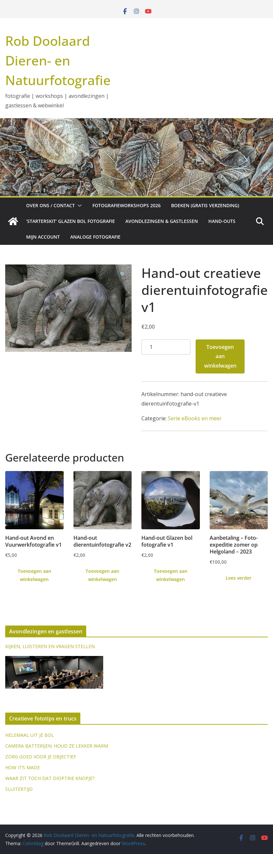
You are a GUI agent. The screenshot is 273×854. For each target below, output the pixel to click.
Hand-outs (221, 221)
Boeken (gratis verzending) (205, 205)
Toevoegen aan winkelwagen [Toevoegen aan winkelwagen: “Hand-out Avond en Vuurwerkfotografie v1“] (34, 575)
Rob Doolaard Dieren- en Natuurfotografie (58, 60)
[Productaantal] (165, 347)
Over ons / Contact (50, 205)
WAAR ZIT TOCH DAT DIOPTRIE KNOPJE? (49, 778)
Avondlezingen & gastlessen (161, 221)
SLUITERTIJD (19, 789)
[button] (78, 205)
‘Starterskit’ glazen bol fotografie (70, 221)
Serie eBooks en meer (195, 418)
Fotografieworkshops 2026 (126, 205)
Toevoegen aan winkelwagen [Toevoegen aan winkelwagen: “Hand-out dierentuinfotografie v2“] (102, 575)
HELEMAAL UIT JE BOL (29, 735)
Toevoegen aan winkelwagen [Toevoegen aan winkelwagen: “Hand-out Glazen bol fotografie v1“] (170, 575)
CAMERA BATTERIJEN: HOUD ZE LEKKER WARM (56, 746)
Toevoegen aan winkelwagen (220, 356)
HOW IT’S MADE (22, 767)
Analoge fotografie (95, 237)
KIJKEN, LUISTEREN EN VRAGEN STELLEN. (50, 646)
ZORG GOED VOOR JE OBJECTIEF (40, 757)
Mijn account (43, 237)
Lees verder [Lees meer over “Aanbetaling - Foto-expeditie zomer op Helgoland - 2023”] (238, 578)
